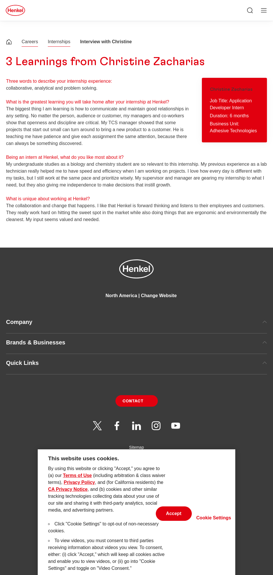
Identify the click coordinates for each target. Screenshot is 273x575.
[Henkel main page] (15, 10)
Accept (173, 518)
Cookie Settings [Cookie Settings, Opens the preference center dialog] (213, 523)
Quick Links (136, 363)
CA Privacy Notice (68, 494)
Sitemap (136, 447)
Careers (30, 41)
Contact (132, 401)
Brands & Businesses (136, 342)
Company (136, 322)
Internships (59, 41)
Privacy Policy (79, 487)
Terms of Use (77, 480)
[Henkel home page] (9, 42)
